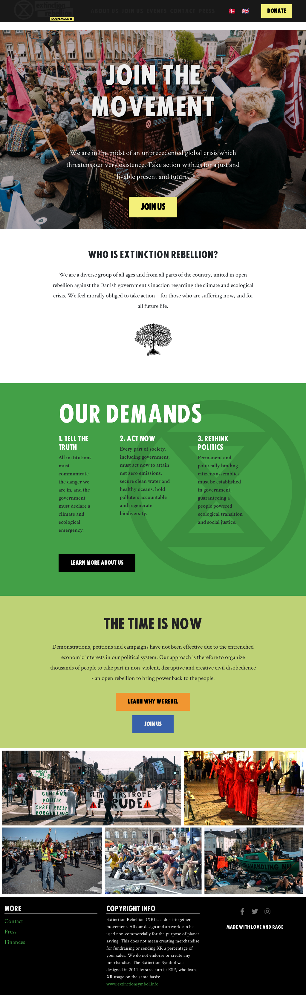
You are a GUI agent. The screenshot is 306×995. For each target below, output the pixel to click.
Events (156, 15)
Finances (14, 942)
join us (153, 724)
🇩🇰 (232, 15)
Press (207, 15)
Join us (153, 206)
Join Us (132, 15)
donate (276, 16)
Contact (183, 15)
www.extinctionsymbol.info (132, 984)
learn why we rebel (153, 701)
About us (105, 15)
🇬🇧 (245, 15)
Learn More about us (97, 563)
